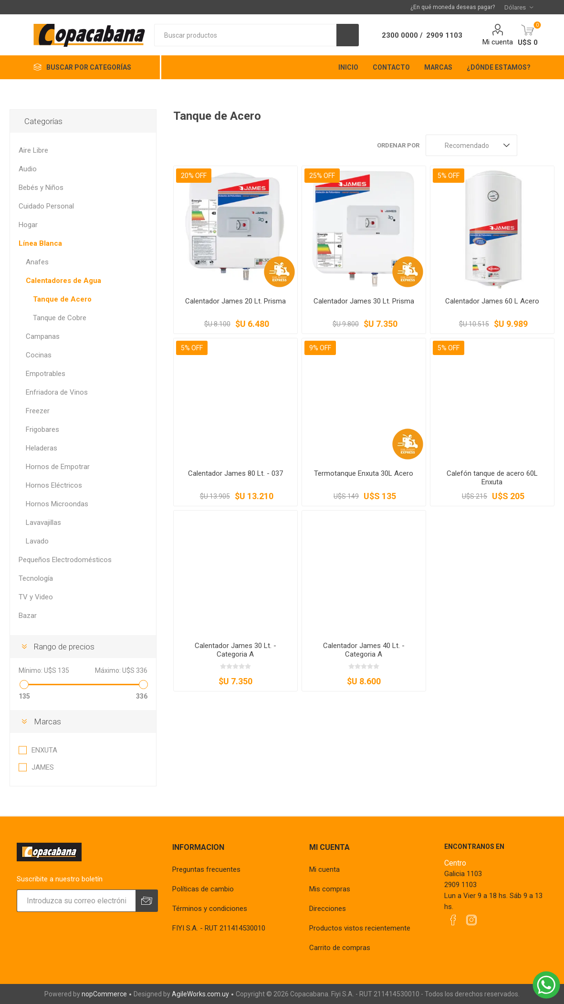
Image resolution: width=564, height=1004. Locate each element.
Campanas (43, 336)
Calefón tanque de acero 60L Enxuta (492, 477)
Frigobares (42, 429)
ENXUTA (44, 750)
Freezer (38, 411)
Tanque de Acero (62, 299)
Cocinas (39, 355)
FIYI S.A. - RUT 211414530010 (218, 928)
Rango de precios (64, 646)
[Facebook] (453, 920)
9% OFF (320, 348)
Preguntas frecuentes (206, 869)
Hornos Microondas (57, 504)
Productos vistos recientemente (359, 928)
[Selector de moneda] (518, 7)
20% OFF (194, 175)
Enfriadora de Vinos (57, 392)
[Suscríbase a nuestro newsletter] (76, 900)
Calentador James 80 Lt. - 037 (235, 473)
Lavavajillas (43, 522)
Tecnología (36, 578)
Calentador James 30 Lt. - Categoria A (235, 650)
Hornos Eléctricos (54, 485)
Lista (547, 145)
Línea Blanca (40, 243)
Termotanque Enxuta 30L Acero (363, 473)
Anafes (37, 262)
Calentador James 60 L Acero (492, 301)
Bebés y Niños (41, 187)
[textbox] (245, 35)
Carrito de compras (339, 947)
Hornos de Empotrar (58, 466)
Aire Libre (33, 150)
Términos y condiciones (209, 908)
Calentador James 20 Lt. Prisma (235, 301)
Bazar (28, 615)
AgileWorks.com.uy (200, 994)
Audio (28, 169)
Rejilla (529, 145)
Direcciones (327, 908)
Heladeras (41, 448)
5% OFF (449, 175)
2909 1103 (444, 35)
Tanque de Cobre (59, 318)
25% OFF (322, 175)
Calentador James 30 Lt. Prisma (363, 301)
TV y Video (36, 597)
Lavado (37, 541)
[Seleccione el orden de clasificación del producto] (471, 145)
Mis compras (329, 889)
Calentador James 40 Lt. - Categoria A (364, 650)
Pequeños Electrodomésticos (65, 559)
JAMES (42, 767)
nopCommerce (104, 994)
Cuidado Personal (46, 206)
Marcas (47, 721)
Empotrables (45, 373)
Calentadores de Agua (63, 280)
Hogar (28, 224)
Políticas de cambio (203, 889)
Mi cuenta (497, 42)
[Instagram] (471, 920)
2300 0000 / (402, 35)
